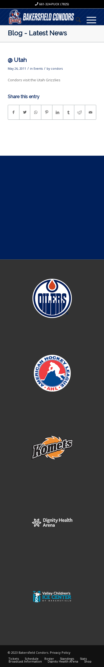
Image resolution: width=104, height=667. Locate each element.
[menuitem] (75, 20)
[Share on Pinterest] (46, 112)
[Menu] (88, 20)
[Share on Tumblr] (68, 112)
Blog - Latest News (37, 33)
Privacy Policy (60, 652)
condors (57, 69)
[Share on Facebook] (13, 112)
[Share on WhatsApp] (35, 112)
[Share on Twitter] (24, 112)
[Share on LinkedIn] (57, 112)
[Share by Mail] (90, 112)
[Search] (75, 20)
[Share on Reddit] (79, 112)
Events (38, 69)
